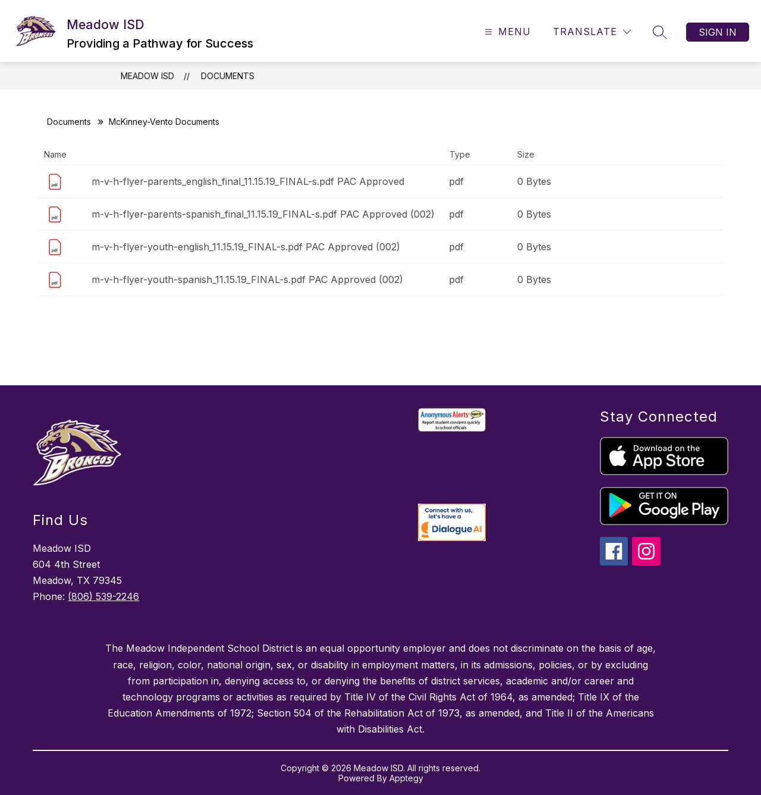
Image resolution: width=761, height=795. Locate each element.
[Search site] (660, 32)
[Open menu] (506, 31)
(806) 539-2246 (103, 596)
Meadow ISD (147, 76)
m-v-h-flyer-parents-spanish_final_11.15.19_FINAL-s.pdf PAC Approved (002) (263, 214)
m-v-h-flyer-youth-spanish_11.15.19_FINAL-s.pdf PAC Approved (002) (247, 279)
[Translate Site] (592, 31)
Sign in (718, 32)
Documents (227, 76)
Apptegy (406, 778)
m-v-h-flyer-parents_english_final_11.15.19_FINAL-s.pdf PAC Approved (248, 181)
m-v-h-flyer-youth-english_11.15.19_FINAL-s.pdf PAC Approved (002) (246, 247)
